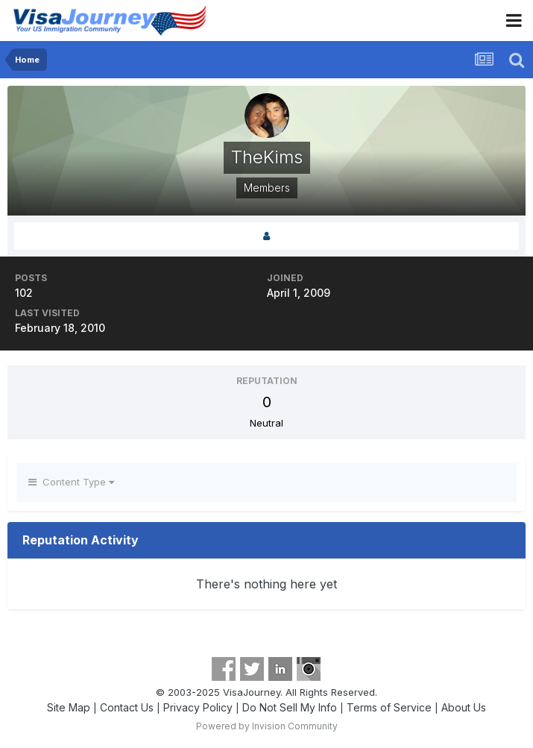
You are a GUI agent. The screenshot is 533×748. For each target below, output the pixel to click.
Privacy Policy (198, 707)
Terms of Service (389, 707)
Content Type (71, 482)
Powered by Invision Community (267, 726)
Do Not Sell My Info (289, 707)
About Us (463, 707)
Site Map (68, 707)
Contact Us (127, 707)
